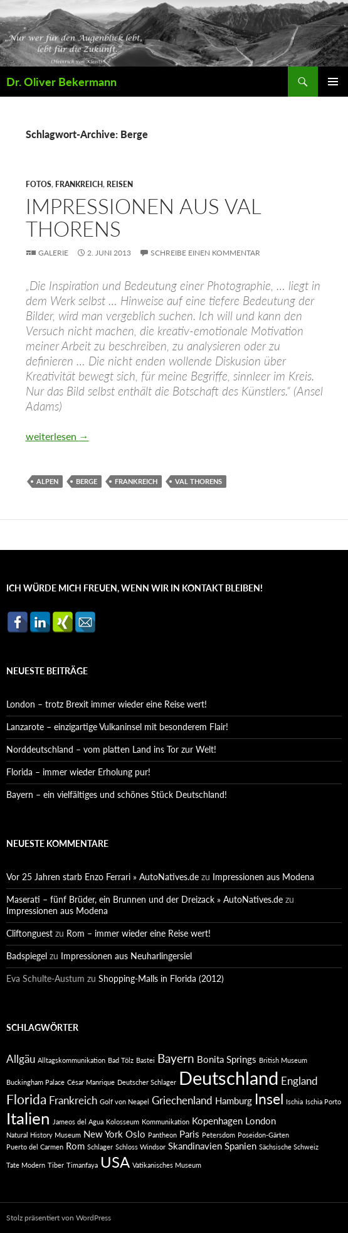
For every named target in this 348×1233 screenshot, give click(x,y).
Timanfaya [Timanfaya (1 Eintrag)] (82, 1165)
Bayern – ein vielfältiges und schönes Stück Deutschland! (116, 794)
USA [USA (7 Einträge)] (115, 1162)
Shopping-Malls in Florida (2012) (161, 978)
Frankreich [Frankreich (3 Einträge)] (73, 1100)
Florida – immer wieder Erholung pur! (78, 772)
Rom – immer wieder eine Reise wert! (138, 933)
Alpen (47, 481)
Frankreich (79, 184)
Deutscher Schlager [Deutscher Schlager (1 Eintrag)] (146, 1082)
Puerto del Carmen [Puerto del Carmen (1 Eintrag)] (34, 1147)
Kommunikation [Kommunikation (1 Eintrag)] (165, 1121)
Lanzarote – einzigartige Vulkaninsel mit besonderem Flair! (117, 726)
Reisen (120, 184)
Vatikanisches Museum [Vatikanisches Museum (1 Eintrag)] (166, 1165)
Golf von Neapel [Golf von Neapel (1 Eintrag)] (124, 1101)
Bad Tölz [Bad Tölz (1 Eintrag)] (121, 1060)
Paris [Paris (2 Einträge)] (189, 1134)
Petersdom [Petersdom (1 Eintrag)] (218, 1135)
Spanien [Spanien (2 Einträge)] (240, 1146)
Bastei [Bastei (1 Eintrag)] (145, 1060)
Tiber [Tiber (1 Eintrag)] (56, 1165)
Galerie (53, 252)
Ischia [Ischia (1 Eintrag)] (294, 1101)
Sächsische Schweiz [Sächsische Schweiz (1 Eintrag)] (289, 1147)
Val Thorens (198, 481)
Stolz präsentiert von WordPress (58, 1217)
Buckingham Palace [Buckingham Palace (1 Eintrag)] (35, 1082)
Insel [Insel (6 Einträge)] (269, 1098)
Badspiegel (26, 955)
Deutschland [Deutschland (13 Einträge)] (228, 1078)
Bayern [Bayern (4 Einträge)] (175, 1058)
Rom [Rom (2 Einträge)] (75, 1146)
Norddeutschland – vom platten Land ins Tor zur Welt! (111, 749)
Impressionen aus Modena (263, 876)
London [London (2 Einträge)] (260, 1121)
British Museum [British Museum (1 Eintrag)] (283, 1060)
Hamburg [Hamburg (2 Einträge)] (233, 1101)
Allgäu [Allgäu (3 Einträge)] (20, 1058)
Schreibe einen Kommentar (205, 252)
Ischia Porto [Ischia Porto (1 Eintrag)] (323, 1101)
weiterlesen (57, 436)
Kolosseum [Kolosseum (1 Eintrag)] (122, 1121)
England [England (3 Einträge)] (299, 1080)
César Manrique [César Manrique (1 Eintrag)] (91, 1082)
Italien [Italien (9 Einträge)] (28, 1118)
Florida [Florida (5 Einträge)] (26, 1099)
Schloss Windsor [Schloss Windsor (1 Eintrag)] (140, 1147)
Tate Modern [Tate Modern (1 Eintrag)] (25, 1165)
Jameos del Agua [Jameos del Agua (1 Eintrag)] (78, 1121)
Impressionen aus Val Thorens (143, 217)
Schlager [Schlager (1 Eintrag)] (100, 1147)
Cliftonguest (29, 933)
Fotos (38, 184)
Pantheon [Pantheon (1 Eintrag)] (162, 1135)
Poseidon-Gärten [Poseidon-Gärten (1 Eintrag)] (263, 1135)
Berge (86, 481)
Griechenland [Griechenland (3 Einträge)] (182, 1100)
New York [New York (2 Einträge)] (103, 1134)
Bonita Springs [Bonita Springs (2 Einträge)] (226, 1059)
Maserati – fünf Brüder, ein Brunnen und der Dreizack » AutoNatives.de (144, 899)
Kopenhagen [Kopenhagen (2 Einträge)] (217, 1121)
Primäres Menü (333, 82)
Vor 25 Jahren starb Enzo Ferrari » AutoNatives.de (102, 876)
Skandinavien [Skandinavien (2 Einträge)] (195, 1146)
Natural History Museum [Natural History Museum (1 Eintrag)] (43, 1135)
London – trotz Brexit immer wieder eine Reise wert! (106, 704)
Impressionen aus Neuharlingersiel (126, 955)
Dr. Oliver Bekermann (61, 82)
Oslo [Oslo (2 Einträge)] (135, 1134)
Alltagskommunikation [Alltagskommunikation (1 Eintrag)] (71, 1060)
